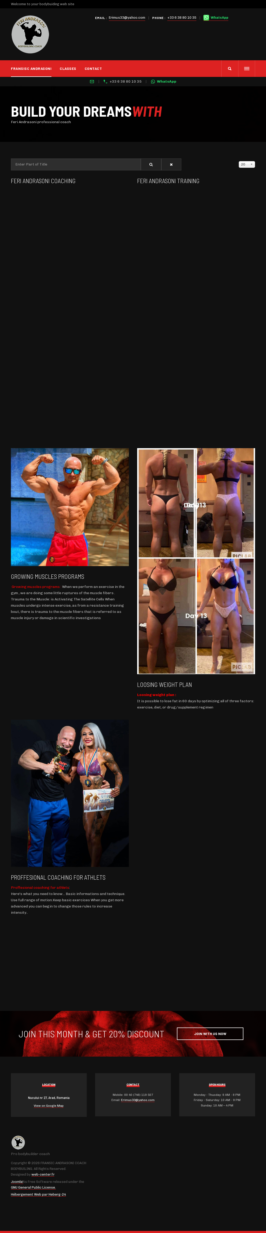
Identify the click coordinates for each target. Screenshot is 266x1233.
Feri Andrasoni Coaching (43, 180)
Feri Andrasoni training (168, 180)
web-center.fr (42, 1174)
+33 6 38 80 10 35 (181, 17)
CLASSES (68, 68)
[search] (229, 68)
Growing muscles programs (47, 576)
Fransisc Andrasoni (31, 68)
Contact (93, 68)
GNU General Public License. (33, 1187)
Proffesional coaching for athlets (58, 877)
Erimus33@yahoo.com (127, 17)
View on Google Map (49, 1106)
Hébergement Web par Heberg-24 (38, 1194)
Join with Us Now (210, 1033)
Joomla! (17, 1182)
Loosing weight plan (164, 684)
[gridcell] (196, 704)
